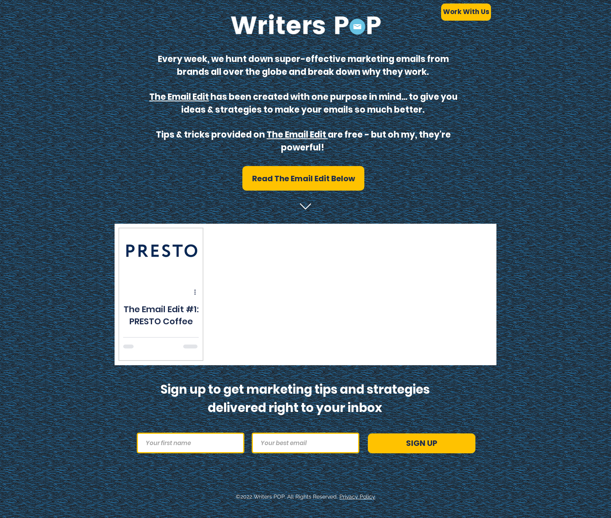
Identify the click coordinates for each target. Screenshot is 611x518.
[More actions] (197, 292)
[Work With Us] (466, 12)
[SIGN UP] (421, 443)
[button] (303, 178)
